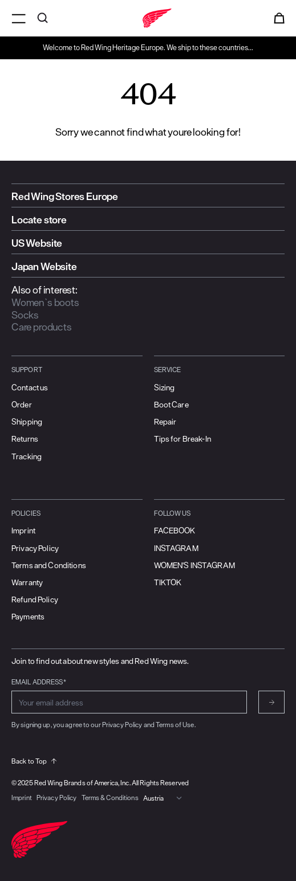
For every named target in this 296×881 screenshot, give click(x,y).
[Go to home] (148, 18)
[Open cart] (279, 18)
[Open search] (42, 18)
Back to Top (33, 761)
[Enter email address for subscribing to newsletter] (129, 702)
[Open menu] (18, 18)
